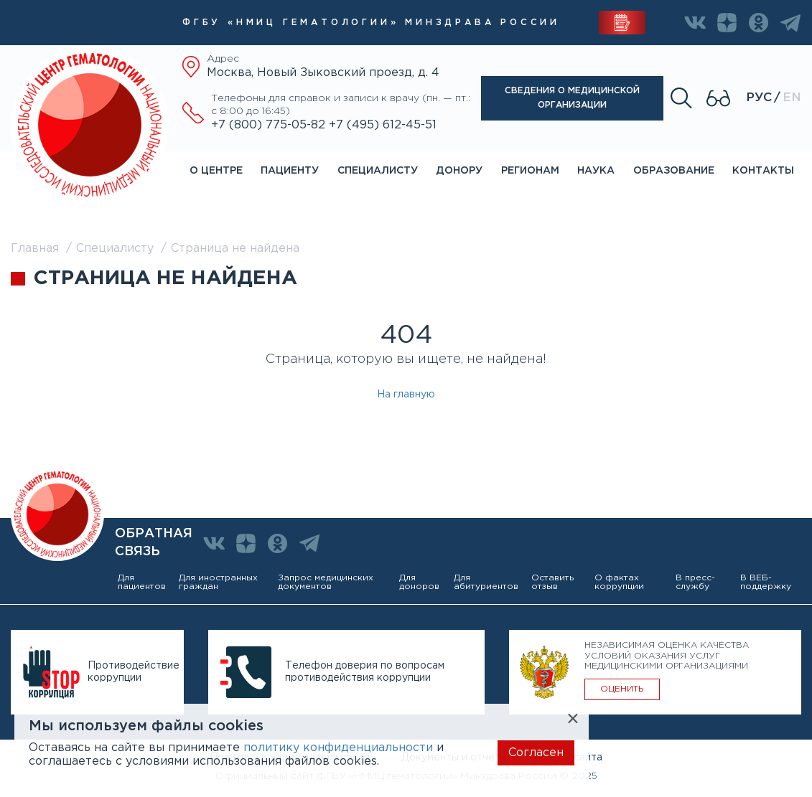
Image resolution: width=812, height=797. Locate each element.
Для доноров (419, 582)
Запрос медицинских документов (325, 582)
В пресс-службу (695, 582)
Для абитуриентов (486, 582)
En (792, 98)
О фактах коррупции (619, 582)
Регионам (530, 170)
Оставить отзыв (552, 582)
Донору (459, 170)
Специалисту (377, 170)
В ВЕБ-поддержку (765, 582)
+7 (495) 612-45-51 (383, 125)
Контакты (763, 170)
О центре (216, 170)
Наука (596, 170)
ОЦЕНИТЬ (622, 689)
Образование (673, 170)
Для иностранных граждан (218, 582)
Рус (759, 98)
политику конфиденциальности (338, 747)
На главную (406, 394)
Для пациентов (142, 582)
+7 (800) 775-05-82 (270, 125)
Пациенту (290, 170)
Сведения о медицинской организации (572, 98)
